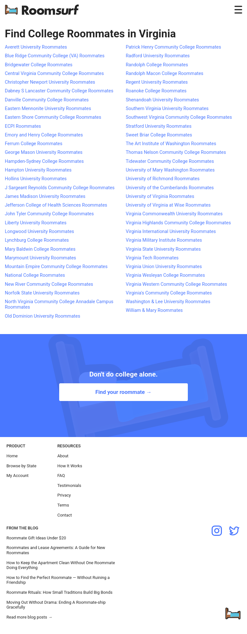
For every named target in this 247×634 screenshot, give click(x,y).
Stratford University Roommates (158, 126)
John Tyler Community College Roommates (49, 214)
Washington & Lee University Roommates (168, 301)
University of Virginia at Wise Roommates (168, 205)
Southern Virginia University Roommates (167, 108)
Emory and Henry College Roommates (44, 135)
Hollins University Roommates (36, 179)
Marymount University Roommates (40, 258)
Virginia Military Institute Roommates (164, 240)
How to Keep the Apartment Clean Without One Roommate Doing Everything (60, 565)
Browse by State (21, 465)
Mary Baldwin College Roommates (40, 249)
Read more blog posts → (29, 617)
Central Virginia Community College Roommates (54, 73)
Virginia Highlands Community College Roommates (178, 223)
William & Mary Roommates (154, 310)
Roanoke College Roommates (156, 91)
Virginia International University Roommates (171, 231)
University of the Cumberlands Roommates (170, 188)
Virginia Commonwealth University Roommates (174, 214)
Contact (64, 515)
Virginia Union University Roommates (164, 266)
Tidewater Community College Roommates (170, 161)
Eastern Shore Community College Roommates (53, 117)
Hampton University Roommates (38, 170)
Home (12, 455)
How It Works (69, 465)
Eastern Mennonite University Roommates (48, 108)
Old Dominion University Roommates (42, 316)
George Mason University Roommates (44, 152)
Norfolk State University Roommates (42, 293)
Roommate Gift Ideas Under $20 (36, 538)
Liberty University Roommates (36, 223)
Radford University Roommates (158, 56)
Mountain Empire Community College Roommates (56, 266)
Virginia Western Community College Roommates (176, 284)
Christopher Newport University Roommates (50, 82)
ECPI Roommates (23, 126)
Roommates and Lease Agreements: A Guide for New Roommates (55, 550)
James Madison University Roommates (45, 196)
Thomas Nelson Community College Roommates (176, 152)
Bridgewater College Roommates (38, 65)
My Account (17, 475)
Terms (63, 505)
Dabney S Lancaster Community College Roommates (59, 91)
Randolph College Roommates (157, 65)
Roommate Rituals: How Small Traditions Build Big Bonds (59, 592)
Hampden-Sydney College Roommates (44, 161)
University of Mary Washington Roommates (170, 170)
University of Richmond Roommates (162, 179)
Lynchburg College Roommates (37, 240)
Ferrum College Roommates (33, 143)
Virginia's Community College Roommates (169, 293)
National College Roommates (35, 275)
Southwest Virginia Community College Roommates (179, 117)
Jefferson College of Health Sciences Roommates (56, 205)
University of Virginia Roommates (160, 196)
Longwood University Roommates (39, 231)
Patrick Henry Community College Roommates (173, 47)
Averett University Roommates (36, 47)
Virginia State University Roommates (163, 249)
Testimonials (69, 485)
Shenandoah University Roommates (162, 100)
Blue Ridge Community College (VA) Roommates (55, 56)
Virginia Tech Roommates (152, 258)
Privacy (64, 495)
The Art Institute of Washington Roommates (171, 143)
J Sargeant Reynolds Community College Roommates (59, 188)
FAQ (61, 475)
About (63, 455)
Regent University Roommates (157, 82)
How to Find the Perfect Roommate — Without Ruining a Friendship (58, 580)
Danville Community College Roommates (47, 100)
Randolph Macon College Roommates (164, 73)
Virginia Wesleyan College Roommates (165, 275)
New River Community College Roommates (49, 284)
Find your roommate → (123, 392)
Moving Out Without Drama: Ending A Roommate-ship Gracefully (55, 605)
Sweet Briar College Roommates (159, 135)
